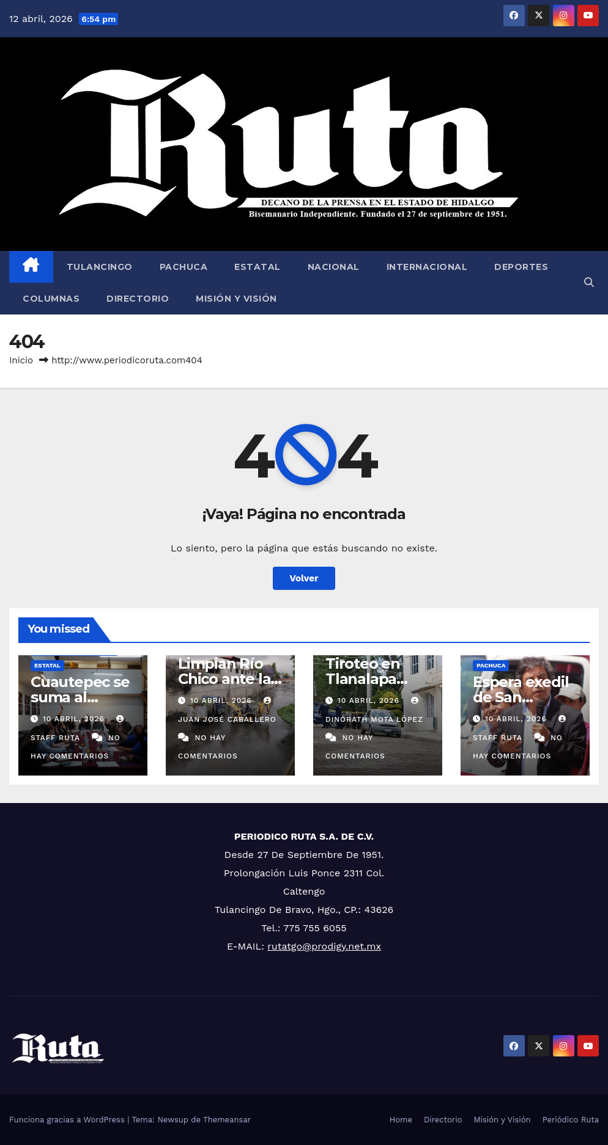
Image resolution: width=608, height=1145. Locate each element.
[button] (589, 282)
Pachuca (184, 266)
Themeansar (227, 1119)
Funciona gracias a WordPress (68, 1119)
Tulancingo (100, 266)
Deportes (521, 266)
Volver (304, 578)
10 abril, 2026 (75, 718)
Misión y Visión (236, 298)
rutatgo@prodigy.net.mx (324, 946)
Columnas (51, 298)
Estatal (257, 266)
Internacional (427, 266)
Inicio (21, 360)
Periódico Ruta (571, 1119)
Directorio (137, 298)
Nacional (334, 266)
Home (401, 1119)
